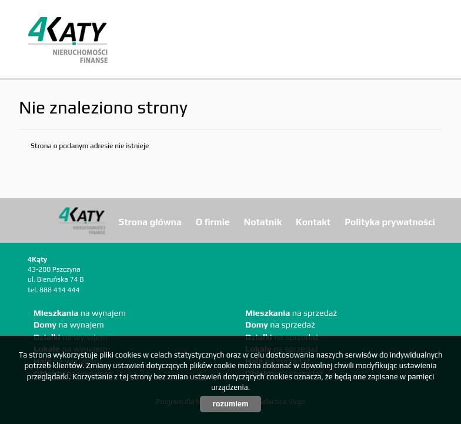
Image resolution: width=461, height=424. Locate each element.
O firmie (213, 221)
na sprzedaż (291, 313)
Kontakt (313, 221)
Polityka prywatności (390, 221)
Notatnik (263, 221)
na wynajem (80, 313)
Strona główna (150, 221)
